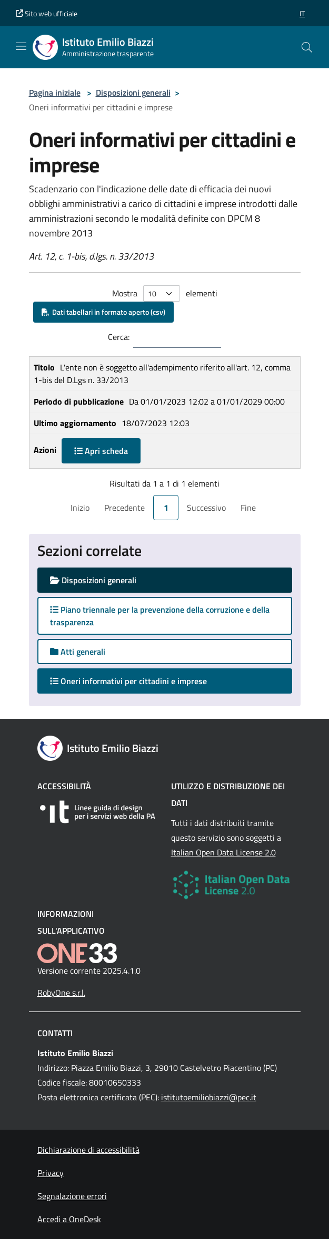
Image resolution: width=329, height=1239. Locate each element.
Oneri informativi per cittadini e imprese (138, 680)
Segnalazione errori (72, 1196)
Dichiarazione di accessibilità (88, 1149)
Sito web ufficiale (46, 13)
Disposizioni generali (133, 92)
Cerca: (118, 337)
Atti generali (77, 651)
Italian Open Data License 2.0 (223, 852)
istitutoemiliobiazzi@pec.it (208, 1097)
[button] (302, 13)
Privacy (50, 1172)
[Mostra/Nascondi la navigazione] (21, 46)
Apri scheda (101, 451)
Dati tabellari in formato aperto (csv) (103, 311)
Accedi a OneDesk (69, 1219)
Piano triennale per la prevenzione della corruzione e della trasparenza (160, 615)
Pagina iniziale (55, 92)
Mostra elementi (164, 293)
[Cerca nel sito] (307, 47)
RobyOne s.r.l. (61, 992)
